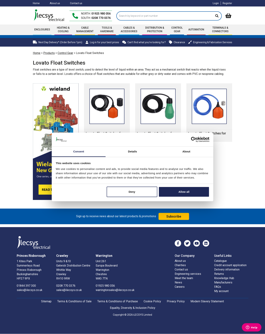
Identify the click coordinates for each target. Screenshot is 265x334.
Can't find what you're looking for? (144, 42)
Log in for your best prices (102, 42)
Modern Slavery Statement (207, 301)
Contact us (76, 3)
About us (55, 3)
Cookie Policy (152, 301)
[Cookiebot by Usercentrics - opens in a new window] (193, 139)
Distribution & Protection (154, 29)
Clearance (177, 42)
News (178, 282)
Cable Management (85, 29)
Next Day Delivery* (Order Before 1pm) (57, 42)
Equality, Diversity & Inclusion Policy (132, 308)
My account (221, 291)
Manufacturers (223, 282)
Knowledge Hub (224, 278)
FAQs (217, 286)
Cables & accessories (129, 29)
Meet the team (184, 278)
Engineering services (188, 274)
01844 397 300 (26, 285)
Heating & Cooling (63, 29)
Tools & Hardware (107, 29)
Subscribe (173, 216)
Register (227, 3)
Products (49, 53)
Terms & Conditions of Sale (74, 301)
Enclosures (42, 29)
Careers (180, 286)
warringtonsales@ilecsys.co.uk (115, 290)
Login (216, 3)
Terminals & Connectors (220, 29)
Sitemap (46, 301)
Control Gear (177, 29)
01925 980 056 (101, 13)
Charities (180, 265)
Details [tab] (132, 151)
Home (36, 3)
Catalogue (220, 261)
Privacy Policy (176, 301)
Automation (196, 29)
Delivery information (227, 269)
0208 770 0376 (101, 18)
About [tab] (186, 151)
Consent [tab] (78, 151)
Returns (219, 274)
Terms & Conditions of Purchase (117, 301)
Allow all (183, 191)
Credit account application (230, 265)
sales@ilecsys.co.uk (29, 290)
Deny (132, 191)
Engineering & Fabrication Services (210, 42)
